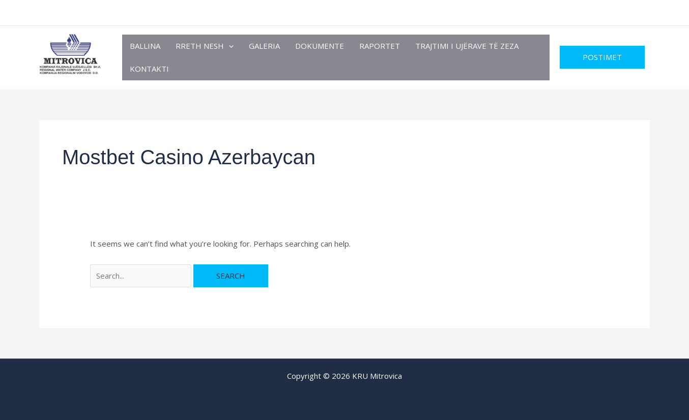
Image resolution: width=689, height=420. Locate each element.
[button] (229, 46)
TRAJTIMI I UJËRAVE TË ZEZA (467, 46)
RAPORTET (379, 46)
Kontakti (149, 69)
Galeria (264, 46)
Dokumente (319, 46)
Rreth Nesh (205, 46)
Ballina (145, 46)
